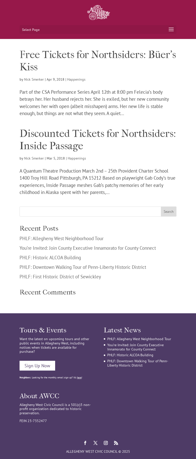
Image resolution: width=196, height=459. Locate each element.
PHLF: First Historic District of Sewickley (60, 277)
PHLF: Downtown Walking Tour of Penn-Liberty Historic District (83, 267)
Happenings (76, 79)
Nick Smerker (34, 79)
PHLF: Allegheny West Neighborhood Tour (62, 238)
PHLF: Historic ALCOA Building (50, 257)
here (79, 377)
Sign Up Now (37, 366)
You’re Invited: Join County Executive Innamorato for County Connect (88, 248)
